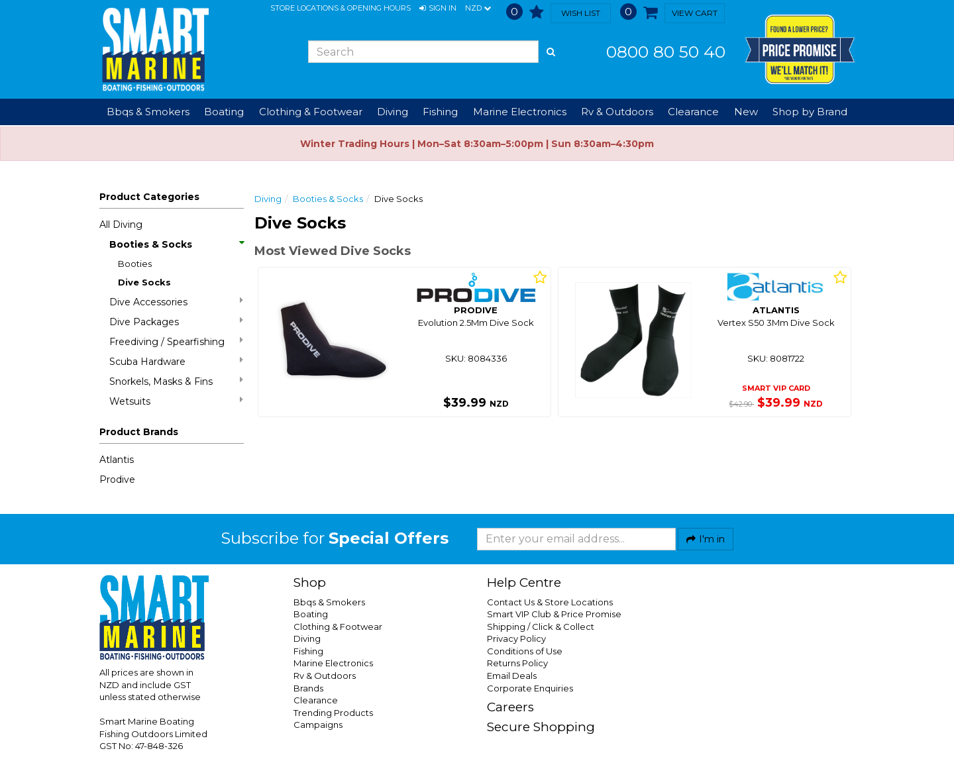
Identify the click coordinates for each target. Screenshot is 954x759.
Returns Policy (517, 663)
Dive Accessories (176, 301)
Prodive (117, 479)
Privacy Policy (516, 638)
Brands (308, 688)
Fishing (308, 651)
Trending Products (333, 712)
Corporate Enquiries (530, 688)
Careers (510, 707)
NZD (478, 8)
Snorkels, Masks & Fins (176, 381)
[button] (438, 8)
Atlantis (116, 460)
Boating (310, 614)
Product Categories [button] (149, 197)
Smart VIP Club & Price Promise (554, 614)
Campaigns (318, 724)
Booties (135, 263)
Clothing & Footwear (337, 626)
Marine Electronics (333, 663)
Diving (268, 198)
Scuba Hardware (176, 361)
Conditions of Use (524, 651)
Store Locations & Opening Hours (340, 8)
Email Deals (512, 675)
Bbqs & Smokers (148, 111)
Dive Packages (176, 321)
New (746, 111)
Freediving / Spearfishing (176, 341)
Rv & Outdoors (324, 675)
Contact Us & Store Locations (550, 602)
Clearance (693, 111)
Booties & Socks (176, 244)
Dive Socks (144, 282)
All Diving (120, 224)
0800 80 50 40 (665, 52)
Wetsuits (176, 401)
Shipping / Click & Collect (540, 626)
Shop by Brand (809, 111)
